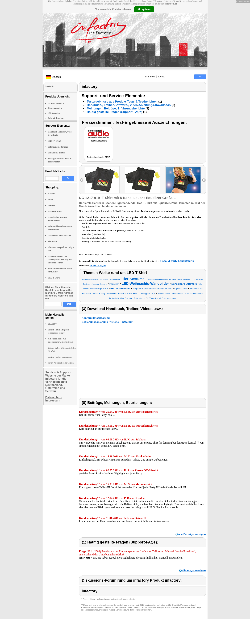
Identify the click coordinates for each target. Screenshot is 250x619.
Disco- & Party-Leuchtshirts (177, 260)
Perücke (51, 205)
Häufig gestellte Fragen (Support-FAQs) (114, 112)
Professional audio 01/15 (98, 157)
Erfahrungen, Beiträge (58, 147)
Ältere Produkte (55, 108)
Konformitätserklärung (96, 317)
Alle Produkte (54, 113)
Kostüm (51, 193)
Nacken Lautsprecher (60, 357)
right (204, 180)
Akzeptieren (144, 9)
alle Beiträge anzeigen (192, 534)
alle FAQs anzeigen (194, 570)
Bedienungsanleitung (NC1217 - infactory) (107, 321)
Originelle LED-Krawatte (59, 235)
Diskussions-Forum (56, 153)
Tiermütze (52, 241)
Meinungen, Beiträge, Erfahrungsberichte (116, 108)
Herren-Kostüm (55, 211)
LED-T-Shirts (54, 278)
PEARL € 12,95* (98, 265)
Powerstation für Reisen (61, 363)
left (81, 180)
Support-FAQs (54, 141)
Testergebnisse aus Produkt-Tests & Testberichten (122, 101)
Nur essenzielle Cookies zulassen (113, 9)
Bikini (50, 199)
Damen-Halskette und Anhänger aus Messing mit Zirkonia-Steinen (60, 259)
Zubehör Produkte (56, 118)
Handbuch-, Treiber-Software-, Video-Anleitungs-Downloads (129, 105)
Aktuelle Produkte (56, 103)
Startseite (150, 76)
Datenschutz (170, 4)
